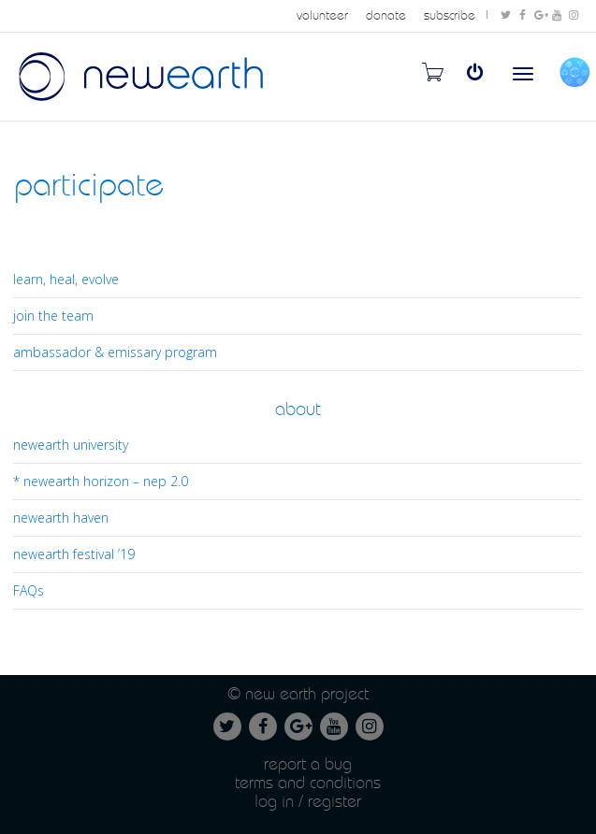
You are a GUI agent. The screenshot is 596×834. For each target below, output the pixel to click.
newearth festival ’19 (74, 554)
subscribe (449, 15)
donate (386, 15)
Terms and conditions (308, 782)
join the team (53, 315)
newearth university (70, 444)
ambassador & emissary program (115, 352)
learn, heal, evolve (66, 279)
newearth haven (61, 517)
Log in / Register (307, 801)
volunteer (322, 15)
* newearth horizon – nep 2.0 (100, 481)
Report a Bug (308, 763)
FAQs (28, 590)
